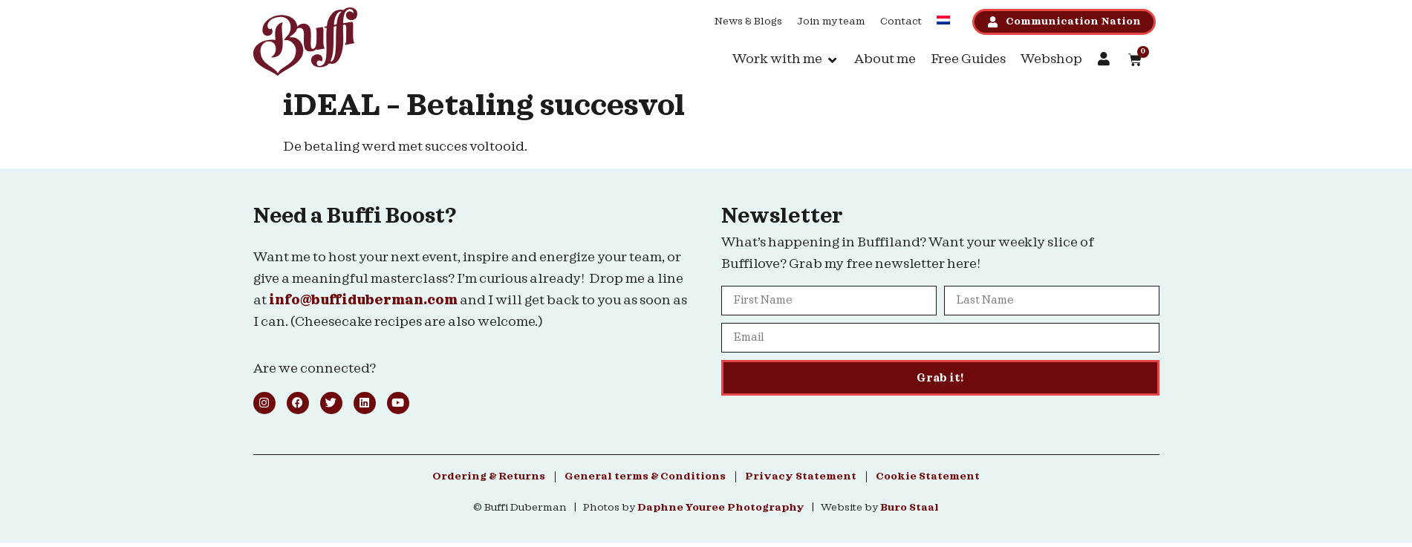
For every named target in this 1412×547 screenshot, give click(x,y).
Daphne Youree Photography (720, 507)
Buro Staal (909, 507)
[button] (786, 59)
